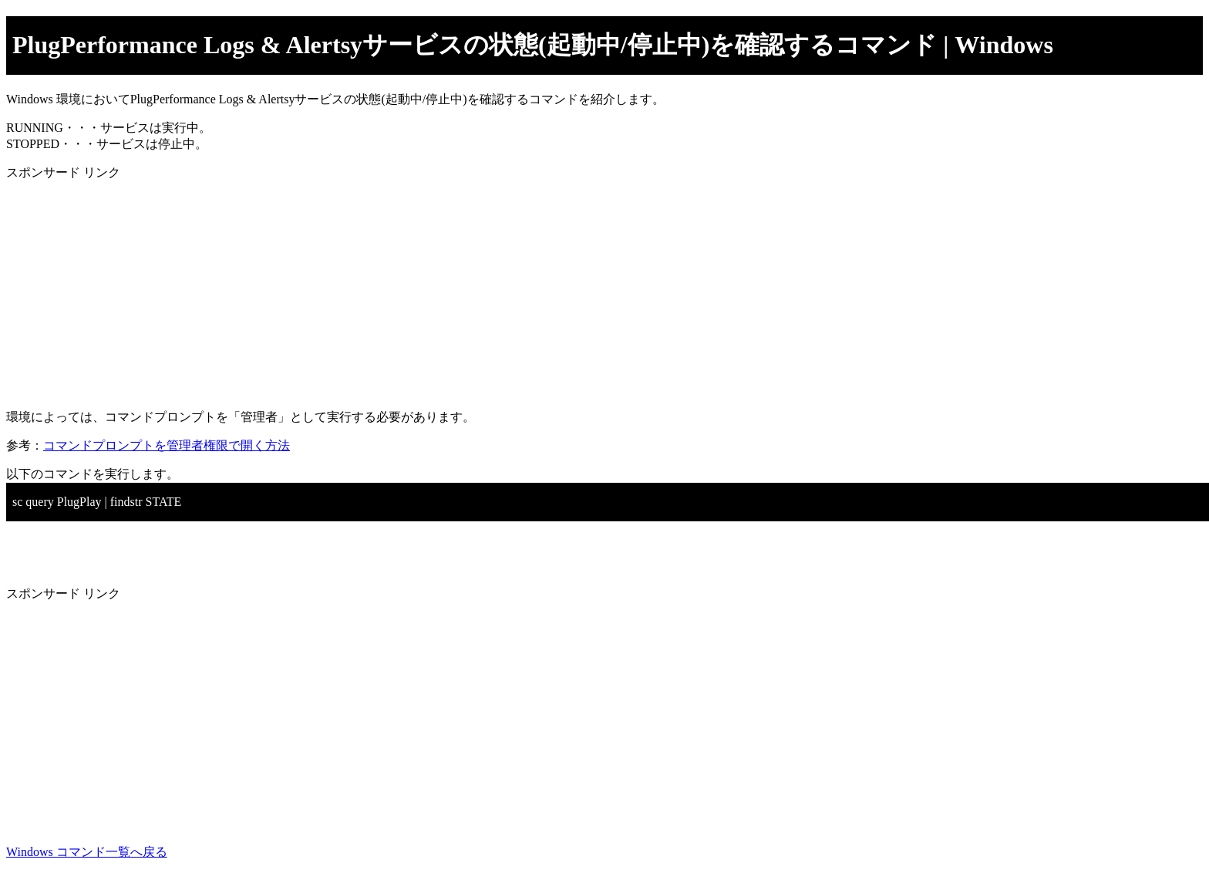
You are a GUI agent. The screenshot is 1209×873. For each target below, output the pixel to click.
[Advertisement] (468, 289)
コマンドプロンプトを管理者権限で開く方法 (166, 445)
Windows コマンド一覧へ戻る (86, 851)
